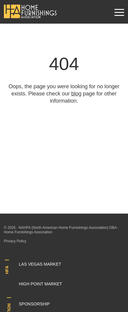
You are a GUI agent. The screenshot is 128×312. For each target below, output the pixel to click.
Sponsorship (34, 304)
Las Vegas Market (40, 264)
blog (76, 94)
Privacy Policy (15, 241)
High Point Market (40, 283)
